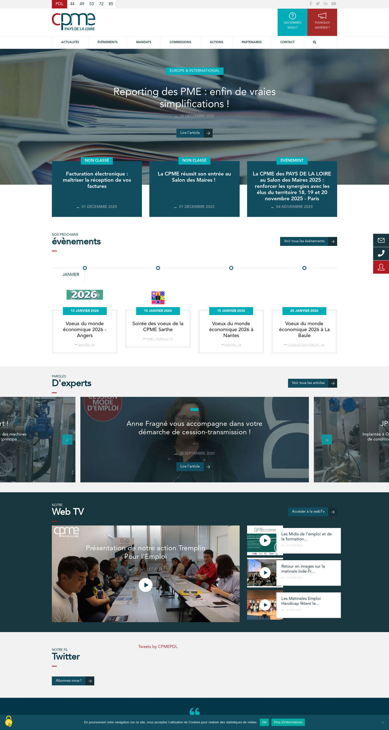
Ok (264, 722)
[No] (382, 722)
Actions (216, 42)
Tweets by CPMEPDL (158, 647)
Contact (287, 42)
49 (82, 4)
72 (101, 4)
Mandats (143, 42)
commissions (180, 42)
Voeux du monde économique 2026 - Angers (84, 329)
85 (111, 4)
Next (324, 439)
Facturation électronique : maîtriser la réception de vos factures (97, 180)
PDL (60, 4)
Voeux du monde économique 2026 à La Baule (304, 329)
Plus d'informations (288, 722)
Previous (64, 439)
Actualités (70, 42)
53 (91, 4)
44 (72, 4)
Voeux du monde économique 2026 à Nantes (231, 329)
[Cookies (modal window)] (8, 721)
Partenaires (252, 42)
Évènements (107, 42)
